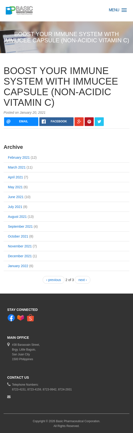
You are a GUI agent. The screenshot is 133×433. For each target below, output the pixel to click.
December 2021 (20, 256)
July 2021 (15, 207)
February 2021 (19, 157)
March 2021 (17, 167)
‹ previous (53, 280)
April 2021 (15, 177)
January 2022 (18, 266)
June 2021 (15, 197)
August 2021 (17, 217)
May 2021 (15, 187)
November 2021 (20, 246)
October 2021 (18, 236)
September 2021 (20, 226)
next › (82, 280)
